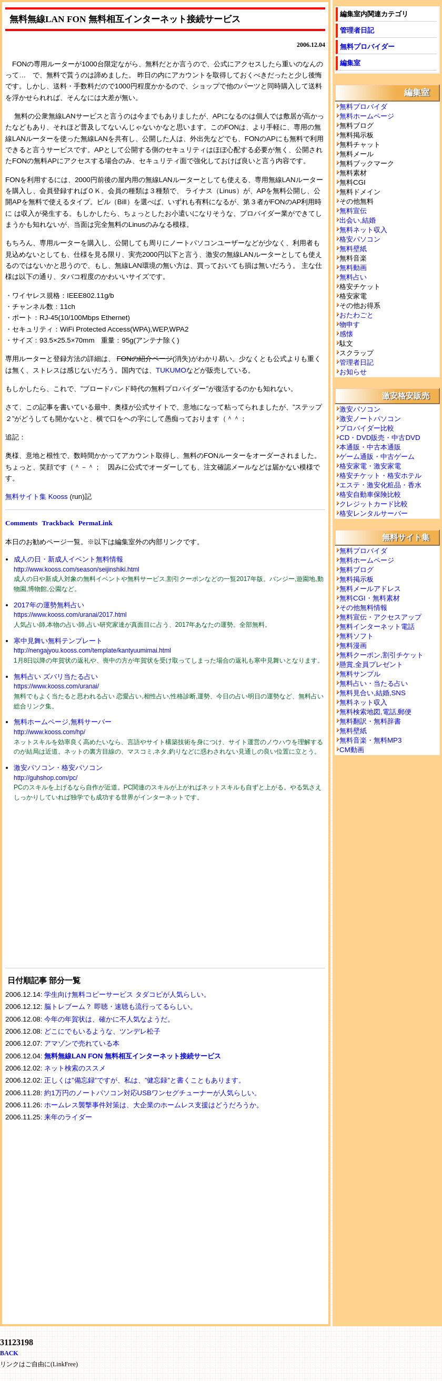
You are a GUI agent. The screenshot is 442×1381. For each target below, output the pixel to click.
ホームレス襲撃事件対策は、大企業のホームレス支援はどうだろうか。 (153, 1105)
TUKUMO (171, 370)
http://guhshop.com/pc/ (45, 778)
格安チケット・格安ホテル (380, 475)
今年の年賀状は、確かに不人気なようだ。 (109, 1019)
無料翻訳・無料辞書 (370, 721)
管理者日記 (357, 30)
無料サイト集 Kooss (36, 497)
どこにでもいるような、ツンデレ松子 (102, 1031)
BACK (9, 1353)
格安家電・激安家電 (370, 466)
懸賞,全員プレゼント (371, 664)
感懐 (346, 334)
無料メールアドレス (370, 589)
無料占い (353, 277)
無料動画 (353, 268)
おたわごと (356, 315)
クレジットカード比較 (373, 504)
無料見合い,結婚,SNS (372, 693)
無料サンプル (359, 674)
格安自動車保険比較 (370, 494)
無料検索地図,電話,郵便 (375, 712)
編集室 (350, 63)
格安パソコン (359, 239)
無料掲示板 (356, 579)
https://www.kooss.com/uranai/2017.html (70, 614)
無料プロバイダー (367, 47)
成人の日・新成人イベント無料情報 (68, 559)
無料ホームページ (366, 116)
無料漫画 (353, 645)
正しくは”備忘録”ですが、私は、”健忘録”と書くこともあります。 (144, 1080)
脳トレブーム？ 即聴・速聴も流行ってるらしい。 (120, 1006)
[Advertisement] (84, 891)
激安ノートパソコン (370, 419)
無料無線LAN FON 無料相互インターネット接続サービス (132, 1056)
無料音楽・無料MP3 (370, 740)
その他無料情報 (363, 608)
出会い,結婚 (357, 220)
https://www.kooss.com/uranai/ (56, 686)
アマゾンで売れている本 (81, 1043)
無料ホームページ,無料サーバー (63, 722)
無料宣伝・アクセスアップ (380, 617)
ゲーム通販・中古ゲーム (377, 457)
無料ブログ (356, 570)
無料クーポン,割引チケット (381, 655)
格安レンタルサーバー (373, 513)
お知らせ (353, 372)
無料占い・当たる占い (373, 683)
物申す (349, 324)
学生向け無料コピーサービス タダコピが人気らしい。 (127, 994)
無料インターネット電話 (377, 627)
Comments (21, 523)
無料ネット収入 (363, 230)
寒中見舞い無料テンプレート (58, 641)
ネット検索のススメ (75, 1068)
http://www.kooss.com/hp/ (49, 732)
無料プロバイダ (363, 107)
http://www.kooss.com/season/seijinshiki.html (76, 569)
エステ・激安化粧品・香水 (380, 485)
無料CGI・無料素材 (369, 598)
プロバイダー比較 (366, 428)
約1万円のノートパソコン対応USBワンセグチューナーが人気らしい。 (152, 1093)
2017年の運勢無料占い (49, 605)
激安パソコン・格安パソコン (58, 768)
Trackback (58, 523)
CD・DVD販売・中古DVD (379, 438)
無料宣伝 (353, 211)
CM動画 (351, 750)
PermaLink (95, 523)
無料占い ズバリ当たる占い (56, 677)
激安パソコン (359, 409)
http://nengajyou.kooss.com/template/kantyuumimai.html (92, 650)
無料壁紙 (353, 249)
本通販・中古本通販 (370, 447)
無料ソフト (356, 636)
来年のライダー (68, 1117)
